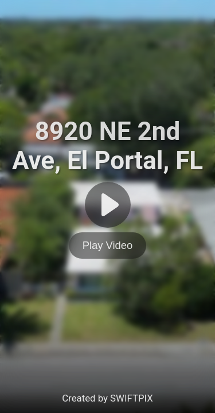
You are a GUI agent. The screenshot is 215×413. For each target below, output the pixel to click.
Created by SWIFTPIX (107, 398)
